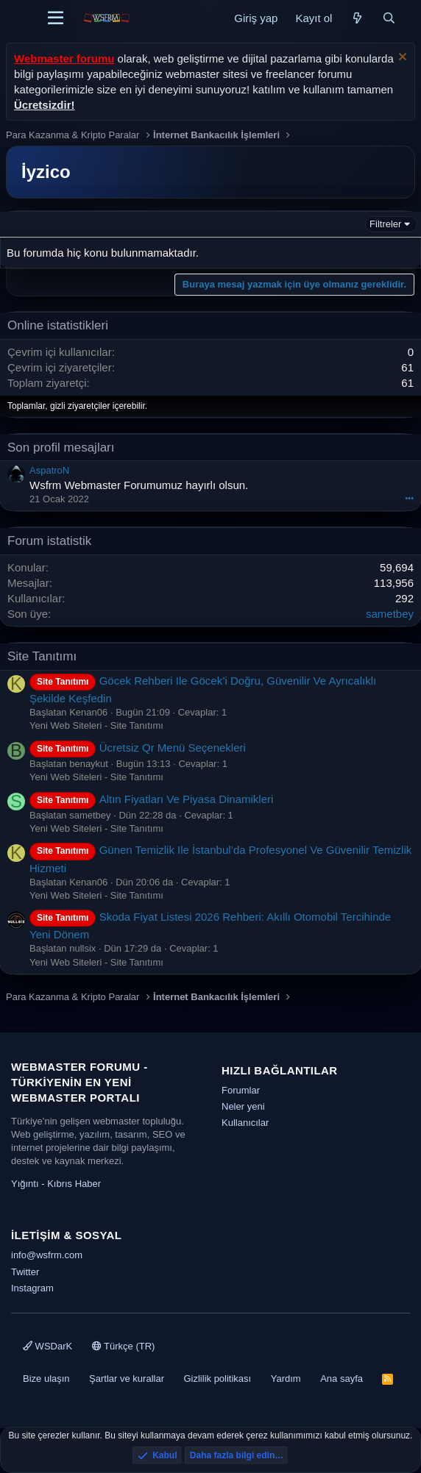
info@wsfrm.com (46, 1254)
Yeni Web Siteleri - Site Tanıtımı (96, 725)
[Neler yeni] (356, 18)
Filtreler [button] (385, 223)
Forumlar (241, 1090)
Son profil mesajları (61, 447)
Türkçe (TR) (123, 1346)
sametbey (390, 613)
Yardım (286, 1378)
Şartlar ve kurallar (126, 1378)
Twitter (25, 1271)
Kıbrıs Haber (74, 1183)
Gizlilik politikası (217, 1378)
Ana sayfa (341, 1378)
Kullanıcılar (245, 1122)
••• (409, 497)
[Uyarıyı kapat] (401, 58)
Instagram (32, 1288)
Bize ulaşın (46, 1378)
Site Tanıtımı (42, 656)
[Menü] (55, 18)
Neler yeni (243, 1106)
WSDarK (47, 1346)
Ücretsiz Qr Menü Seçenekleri (137, 747)
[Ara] (389, 18)
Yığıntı (25, 1183)
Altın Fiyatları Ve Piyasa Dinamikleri (151, 799)
